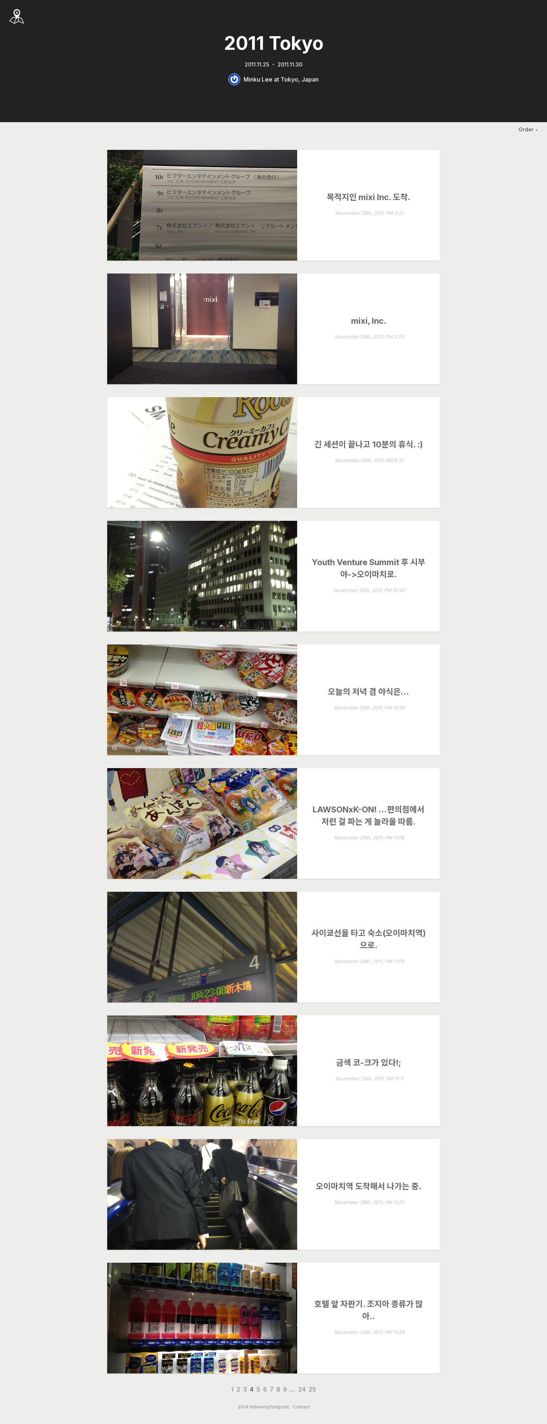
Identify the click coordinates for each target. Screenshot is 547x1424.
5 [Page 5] (258, 1389)
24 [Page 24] (302, 1389)
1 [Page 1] (232, 1389)
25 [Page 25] (312, 1389)
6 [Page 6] (265, 1389)
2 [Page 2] (238, 1389)
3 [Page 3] (245, 1389)
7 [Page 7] (272, 1389)
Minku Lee (258, 79)
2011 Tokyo (273, 43)
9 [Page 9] (285, 1389)
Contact (301, 1407)
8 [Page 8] (278, 1389)
